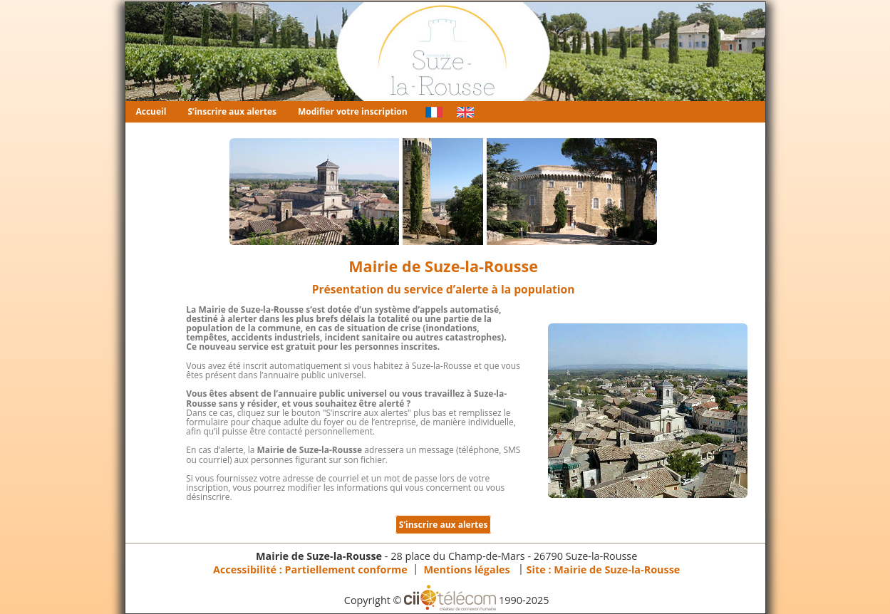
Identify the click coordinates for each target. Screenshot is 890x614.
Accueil (151, 111)
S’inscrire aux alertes (231, 111)
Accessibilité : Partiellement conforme (310, 569)
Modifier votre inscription (353, 111)
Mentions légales (467, 569)
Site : (604, 569)
